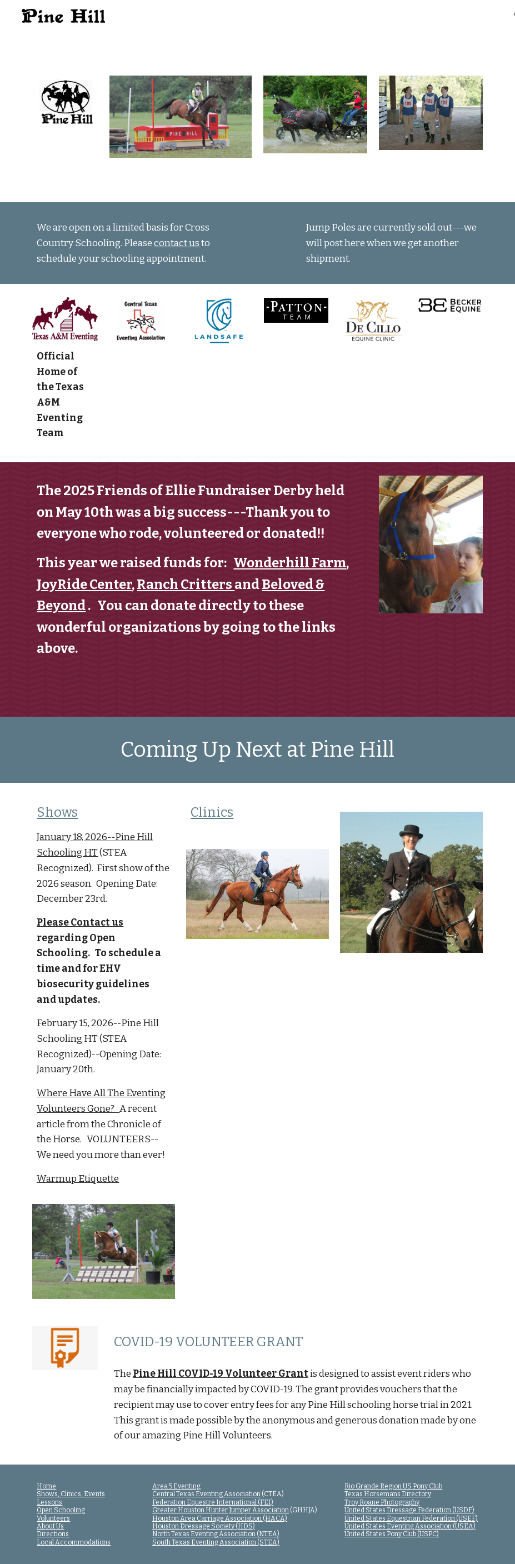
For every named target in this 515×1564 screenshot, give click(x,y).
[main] (142, 243)
